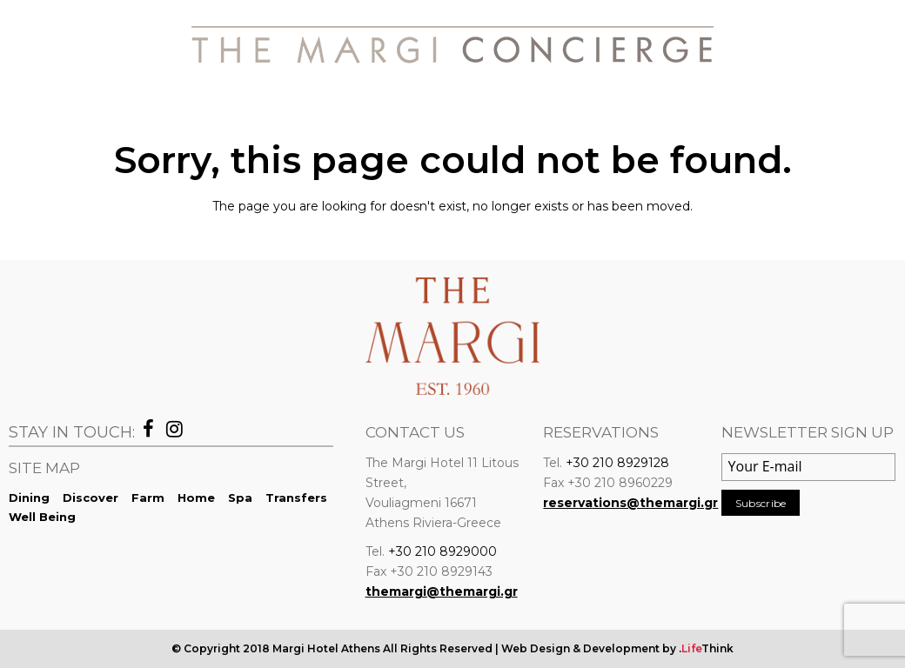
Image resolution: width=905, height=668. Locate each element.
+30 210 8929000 (442, 551)
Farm (147, 497)
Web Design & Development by (617, 648)
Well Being (42, 517)
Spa (240, 497)
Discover (90, 497)
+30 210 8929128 (617, 463)
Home (196, 497)
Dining (29, 497)
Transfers (296, 497)
